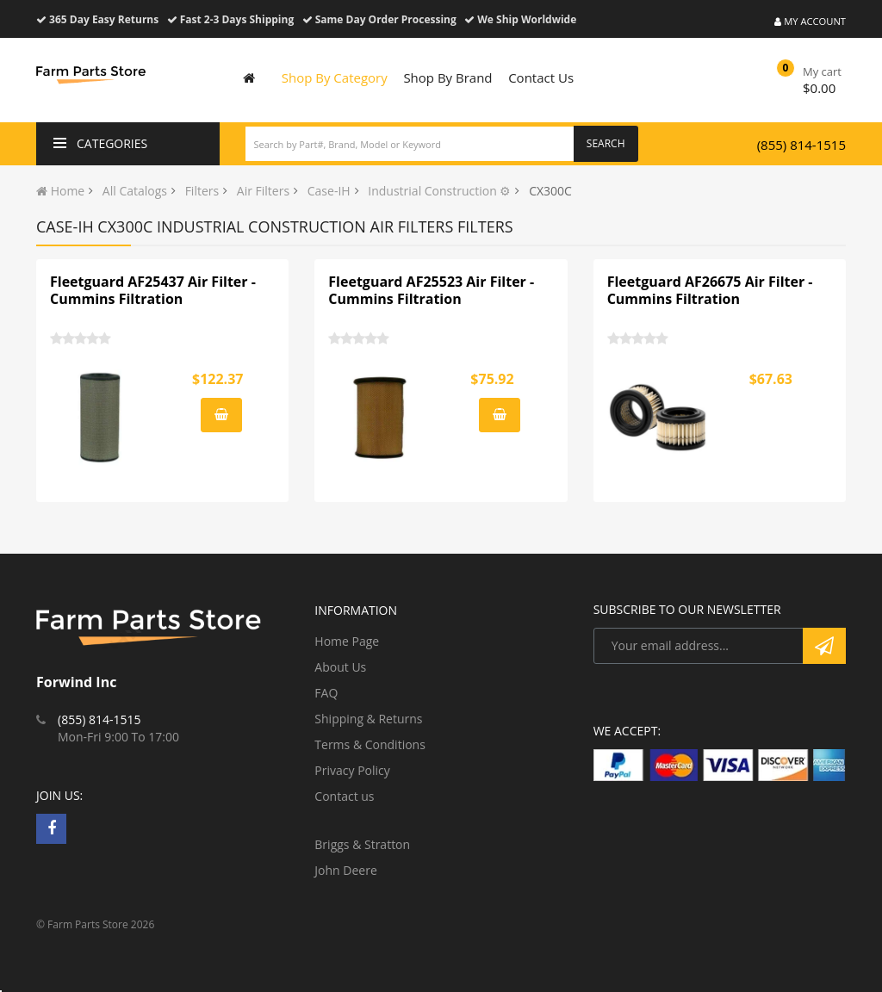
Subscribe (824, 646)
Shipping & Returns (368, 718)
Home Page (346, 641)
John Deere (345, 870)
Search (606, 143)
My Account (810, 21)
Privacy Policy (351, 770)
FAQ (326, 693)
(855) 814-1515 (801, 144)
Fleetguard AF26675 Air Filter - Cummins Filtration (710, 290)
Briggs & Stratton (362, 844)
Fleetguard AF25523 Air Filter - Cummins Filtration (431, 290)
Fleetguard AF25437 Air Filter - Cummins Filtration (153, 290)
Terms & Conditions (369, 744)
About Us (340, 667)
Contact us (344, 796)
